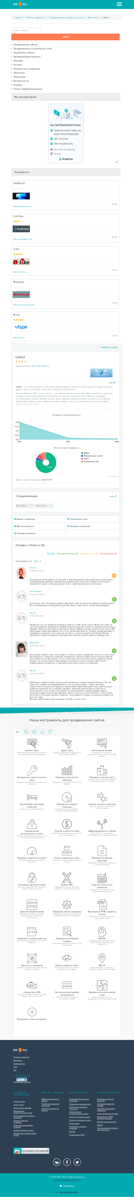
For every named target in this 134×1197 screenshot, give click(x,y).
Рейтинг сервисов (35, 17)
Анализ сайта (19, 1102)
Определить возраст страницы (78, 1108)
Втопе (16, 314)
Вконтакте (93, 17)
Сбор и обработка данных (26, 88)
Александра (36, 591)
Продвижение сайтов (24, 44)
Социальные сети (77, 519)
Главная (18, 17)
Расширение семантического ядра (23, 1112)
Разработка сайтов (22, 52)
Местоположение (24, 526)
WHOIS (72, 1132)
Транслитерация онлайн (107, 1114)
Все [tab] (18, 732)
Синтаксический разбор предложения (107, 1129)
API (15, 1070)
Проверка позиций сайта (80, 1104)
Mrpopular (18, 281)
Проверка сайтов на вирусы (50, 1109)
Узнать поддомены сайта (80, 1120)
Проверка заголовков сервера (23, 1126)
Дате (37, 561)
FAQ (15, 1067)
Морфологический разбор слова (25, 1134)
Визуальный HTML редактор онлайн (105, 1118)
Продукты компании (78, 526)
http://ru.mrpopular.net (23, 305)
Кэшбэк (16, 84)
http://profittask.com (22, 239)
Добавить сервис (109, 347)
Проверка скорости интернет (105, 1100)
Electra (33, 567)
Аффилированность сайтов (50, 1100)
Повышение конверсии (25, 68)
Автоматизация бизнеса (25, 56)
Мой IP (100, 1125)
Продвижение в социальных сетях (66, 17)
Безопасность (20, 80)
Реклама (17, 60)
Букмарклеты (19, 1064)
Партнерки (18, 76)
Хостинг (16, 64)
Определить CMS (76, 1135)
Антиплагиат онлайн (22, 1108)
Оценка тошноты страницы (21, 1121)
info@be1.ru (67, 1186)
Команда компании (24, 533)
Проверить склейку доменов (77, 1127)
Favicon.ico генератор (106, 1122)
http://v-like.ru (19, 272)
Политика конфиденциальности (67, 1180)
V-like (16, 249)
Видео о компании (24, 519)
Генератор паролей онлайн (105, 1105)
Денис (33, 613)
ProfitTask (18, 216)
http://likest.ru (42, 366)
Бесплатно (44, 505)
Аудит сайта (19, 1105)
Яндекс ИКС (74, 1124)
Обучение (18, 72)
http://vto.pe (19, 337)
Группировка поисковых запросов (24, 1117)
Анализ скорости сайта (23, 1130)
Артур (33, 670)
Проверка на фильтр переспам (50, 1105)
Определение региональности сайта (79, 1113)
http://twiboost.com (22, 206)
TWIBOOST (19, 183)
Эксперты (18, 1060)
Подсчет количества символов (106, 1109)
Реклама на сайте (67, 1192)
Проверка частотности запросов (79, 1100)
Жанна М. (34, 642)
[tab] (26, 732)
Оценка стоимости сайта (79, 1117)
